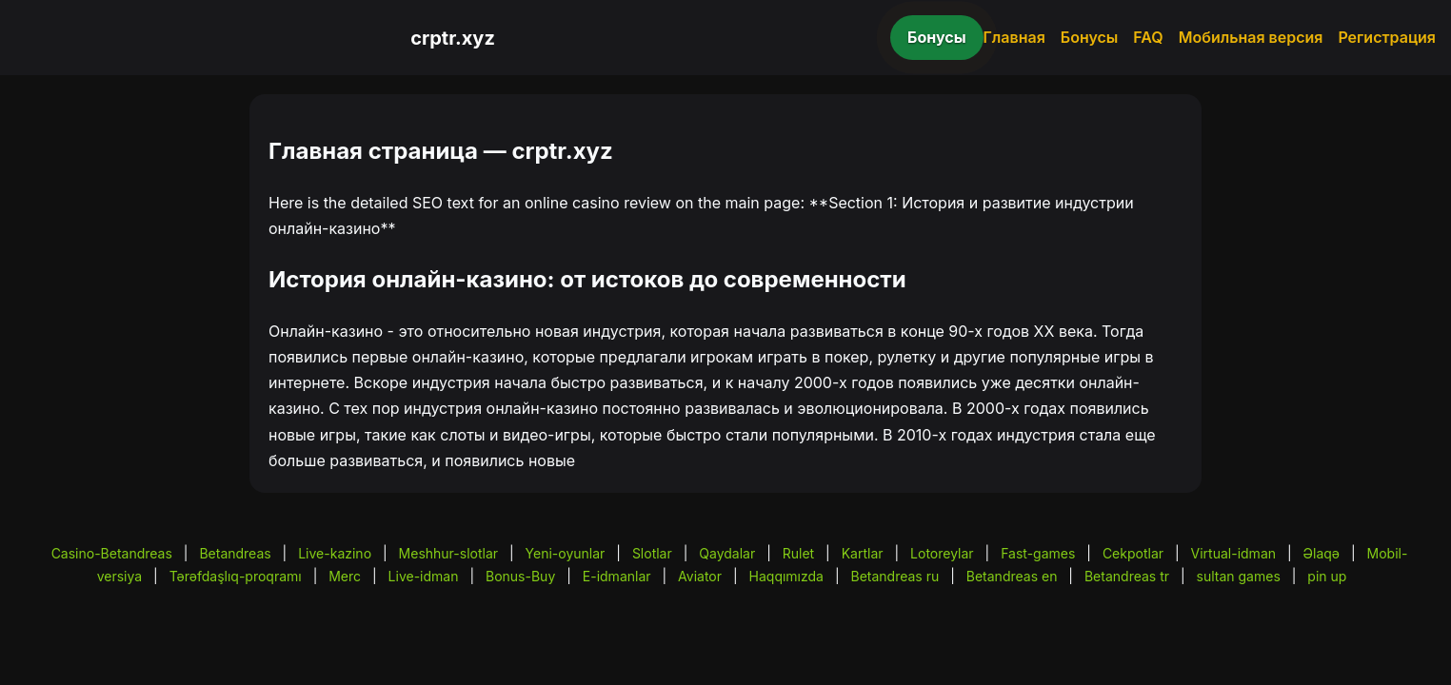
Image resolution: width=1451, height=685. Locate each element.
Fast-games (1038, 553)
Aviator (700, 576)
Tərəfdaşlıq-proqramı (235, 576)
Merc (344, 576)
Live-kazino (334, 553)
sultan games (1239, 576)
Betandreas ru (895, 576)
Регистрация (1387, 37)
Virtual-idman (1233, 553)
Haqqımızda (786, 576)
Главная (1014, 37)
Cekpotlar (1133, 553)
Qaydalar (727, 553)
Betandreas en (1012, 576)
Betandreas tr (1126, 576)
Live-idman (423, 576)
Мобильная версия (1251, 37)
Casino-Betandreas (111, 553)
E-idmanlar (617, 576)
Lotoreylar (942, 553)
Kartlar (863, 553)
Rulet (798, 553)
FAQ (1148, 37)
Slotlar (652, 553)
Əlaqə (1321, 553)
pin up (1326, 576)
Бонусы (936, 37)
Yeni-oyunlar (566, 553)
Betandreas (234, 553)
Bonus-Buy (520, 576)
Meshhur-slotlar (448, 553)
